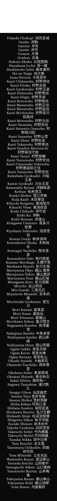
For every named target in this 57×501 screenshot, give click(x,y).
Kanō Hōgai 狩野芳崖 (28, 97)
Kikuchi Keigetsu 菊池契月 (28, 203)
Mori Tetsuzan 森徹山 (28, 318)
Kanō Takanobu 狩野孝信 (28, 144)
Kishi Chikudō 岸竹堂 (28, 211)
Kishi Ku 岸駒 (28, 215)
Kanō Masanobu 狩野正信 (28, 105)
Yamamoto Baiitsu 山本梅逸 (28, 473)
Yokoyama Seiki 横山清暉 (28, 483)
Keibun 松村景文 (28, 192)
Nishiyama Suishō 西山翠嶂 (28, 339)
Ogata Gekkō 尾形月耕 (28, 349)
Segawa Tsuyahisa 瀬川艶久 (28, 386)
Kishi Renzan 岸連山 (28, 219)
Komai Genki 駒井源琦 (28, 239)
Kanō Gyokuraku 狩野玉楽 (28, 89)
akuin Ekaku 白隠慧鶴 (29, 62)
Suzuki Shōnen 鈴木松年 (28, 424)
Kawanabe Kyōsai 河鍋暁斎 (28, 188)
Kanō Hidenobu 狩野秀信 (28, 93)
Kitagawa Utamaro (28, 225)
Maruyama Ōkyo (28, 270)
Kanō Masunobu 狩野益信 (28, 109)
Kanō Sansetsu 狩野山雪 (28, 136)
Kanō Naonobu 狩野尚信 (28, 125)
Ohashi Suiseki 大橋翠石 (28, 361)
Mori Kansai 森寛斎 (28, 310)
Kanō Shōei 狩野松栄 (28, 140)
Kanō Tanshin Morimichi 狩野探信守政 (28, 150)
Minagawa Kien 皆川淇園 (28, 282)
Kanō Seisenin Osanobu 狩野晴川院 (28, 130)
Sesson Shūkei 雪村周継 (28, 400)
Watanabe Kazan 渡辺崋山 (28, 459)
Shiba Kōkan (28, 404)
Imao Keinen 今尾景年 (28, 77)
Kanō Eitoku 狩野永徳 (28, 85)
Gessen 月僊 (28, 54)
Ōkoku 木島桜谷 (38, 245)
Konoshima (16, 243)
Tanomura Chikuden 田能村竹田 (28, 449)
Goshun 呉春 (28, 58)
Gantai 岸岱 (28, 50)
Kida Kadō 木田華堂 (28, 199)
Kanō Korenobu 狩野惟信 (28, 101)
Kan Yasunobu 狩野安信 (28, 172)
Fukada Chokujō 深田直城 (28, 38)
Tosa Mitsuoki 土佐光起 (28, 455)
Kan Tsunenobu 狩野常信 (28, 160)
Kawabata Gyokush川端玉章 (28, 178)
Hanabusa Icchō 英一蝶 (28, 66)
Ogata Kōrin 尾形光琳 (28, 353)
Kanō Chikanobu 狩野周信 (28, 81)
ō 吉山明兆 (33, 286)
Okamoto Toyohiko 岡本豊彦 (28, 367)
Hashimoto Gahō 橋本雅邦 (28, 69)
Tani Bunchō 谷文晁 (28, 443)
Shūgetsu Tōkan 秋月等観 (28, 420)
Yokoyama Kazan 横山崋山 (28, 479)
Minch (19, 286)
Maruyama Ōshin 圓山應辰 (28, 274)
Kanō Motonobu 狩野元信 (28, 121)
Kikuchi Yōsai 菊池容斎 (28, 207)
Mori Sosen (28, 314)
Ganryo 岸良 (28, 46)
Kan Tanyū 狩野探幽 (28, 156)
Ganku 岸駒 (28, 42)
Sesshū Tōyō (28, 396)
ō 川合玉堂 (40, 184)
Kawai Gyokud (19, 184)
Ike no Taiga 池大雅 (28, 73)
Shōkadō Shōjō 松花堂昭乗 (28, 416)
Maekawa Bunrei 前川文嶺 (28, 266)
